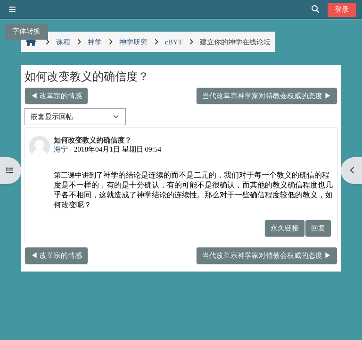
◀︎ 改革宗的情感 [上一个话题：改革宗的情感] (56, 96)
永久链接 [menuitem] (285, 228)
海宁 (61, 149)
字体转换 (26, 31)
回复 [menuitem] (318, 228)
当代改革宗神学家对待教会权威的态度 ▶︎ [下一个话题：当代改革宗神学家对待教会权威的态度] (266, 96)
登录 (342, 9)
